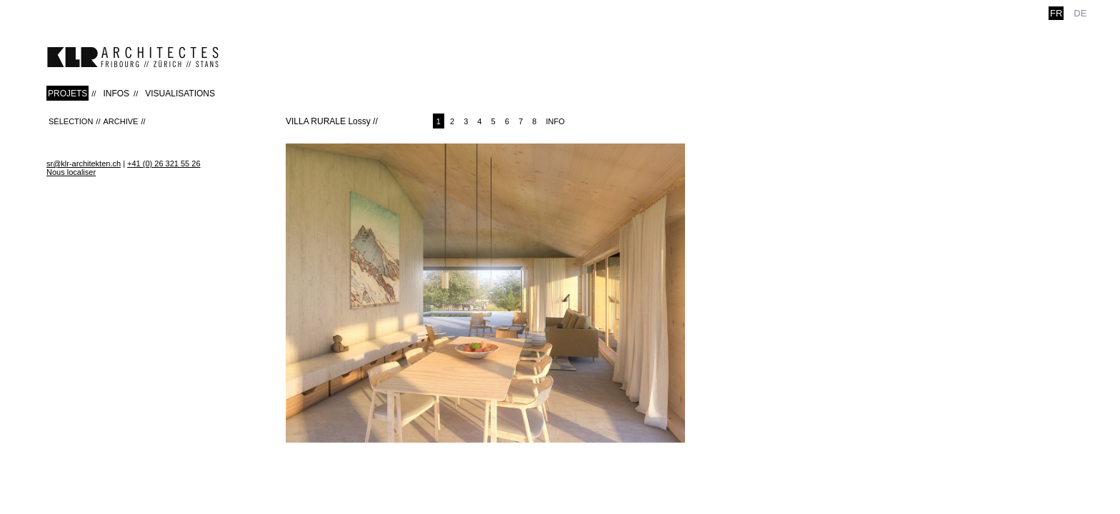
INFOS (116, 94)
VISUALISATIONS (180, 94)
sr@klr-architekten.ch (83, 163)
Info (555, 121)
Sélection (71, 121)
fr (1056, 13)
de (1080, 13)
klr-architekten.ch (132, 57)
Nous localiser (71, 172)
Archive (120, 121)
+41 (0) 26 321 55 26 (163, 163)
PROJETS (67, 94)
